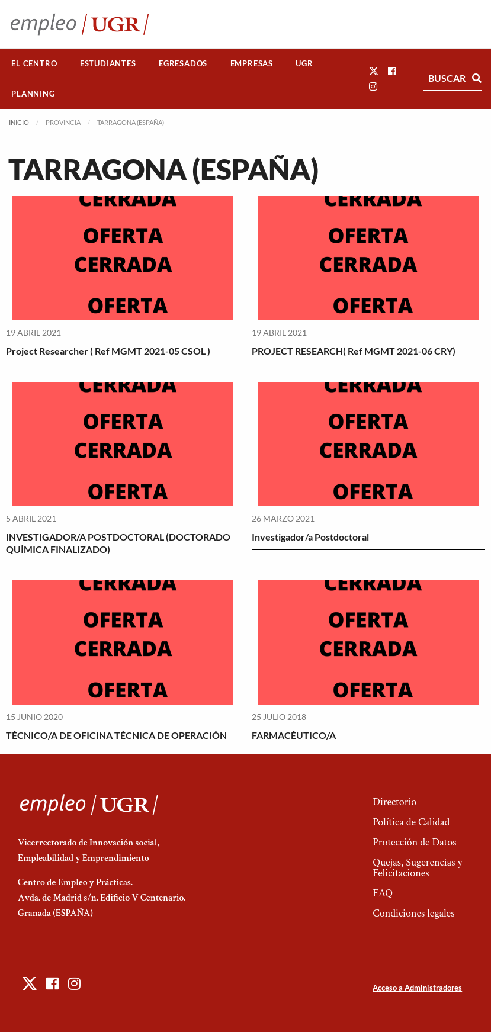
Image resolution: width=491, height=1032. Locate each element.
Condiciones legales (413, 913)
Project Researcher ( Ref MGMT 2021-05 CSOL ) (108, 350)
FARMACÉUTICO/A (294, 735)
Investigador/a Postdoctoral (310, 536)
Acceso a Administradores (417, 987)
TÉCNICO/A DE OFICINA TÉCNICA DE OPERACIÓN (116, 735)
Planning (32, 93)
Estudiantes (108, 63)
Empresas (251, 63)
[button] (373, 71)
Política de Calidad (411, 822)
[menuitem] (34, 64)
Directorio (394, 802)
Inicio (19, 122)
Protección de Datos (414, 842)
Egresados (183, 63)
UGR (304, 63)
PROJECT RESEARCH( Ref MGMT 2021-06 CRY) (353, 350)
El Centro (34, 63)
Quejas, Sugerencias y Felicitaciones (417, 868)
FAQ (383, 893)
